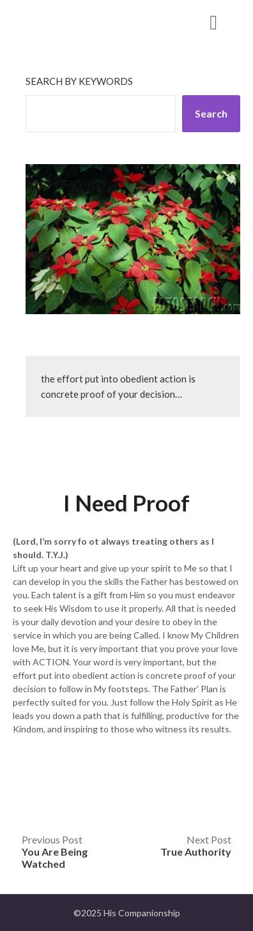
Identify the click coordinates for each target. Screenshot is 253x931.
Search (211, 113)
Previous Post (55, 851)
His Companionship (83, 21)
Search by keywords (79, 81)
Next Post (195, 845)
